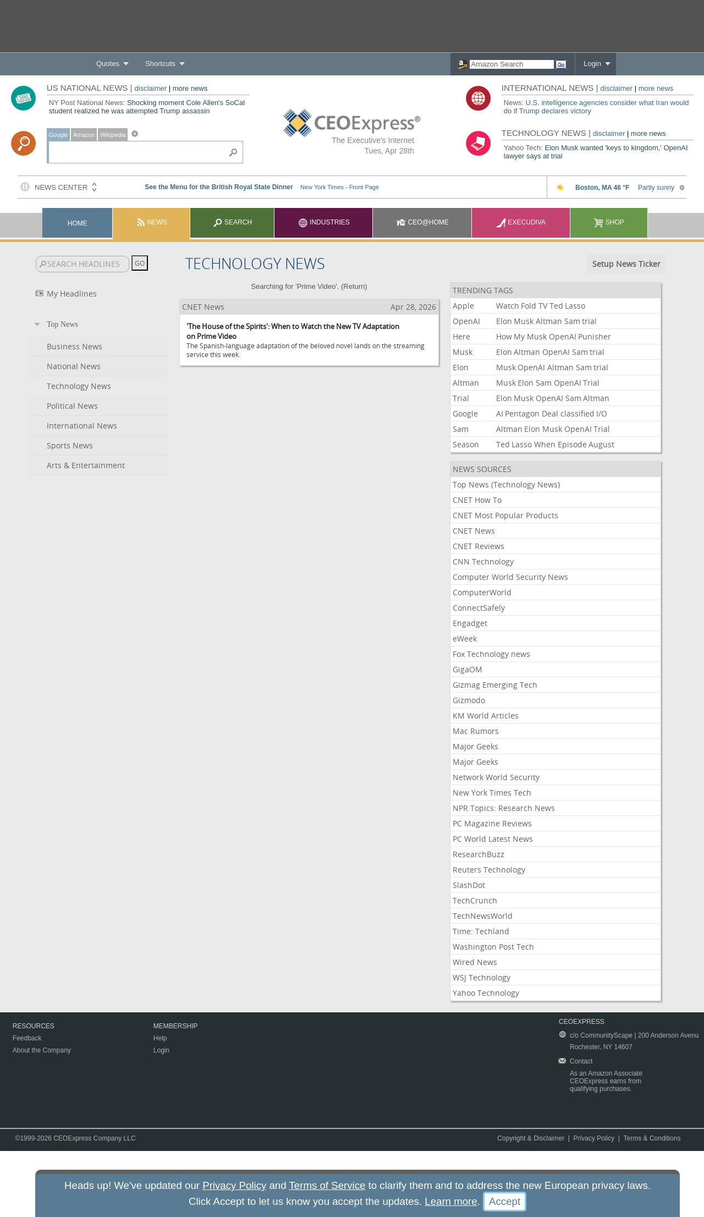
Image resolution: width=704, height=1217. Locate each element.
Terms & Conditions (652, 1138)
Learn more (451, 1201)
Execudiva (521, 222)
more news (190, 88)
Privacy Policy (594, 1138)
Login (592, 63)
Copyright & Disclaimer (530, 1138)
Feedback (27, 1038)
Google (58, 134)
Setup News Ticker (626, 264)
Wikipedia (112, 134)
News (151, 222)
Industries (324, 222)
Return (354, 286)
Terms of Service (327, 1185)
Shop (608, 222)
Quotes (107, 63)
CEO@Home (422, 222)
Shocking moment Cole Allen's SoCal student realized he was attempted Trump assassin (147, 106)
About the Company (42, 1050)
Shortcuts (160, 63)
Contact (581, 1061)
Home (77, 223)
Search (232, 222)
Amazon (84, 134)
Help (160, 1038)
